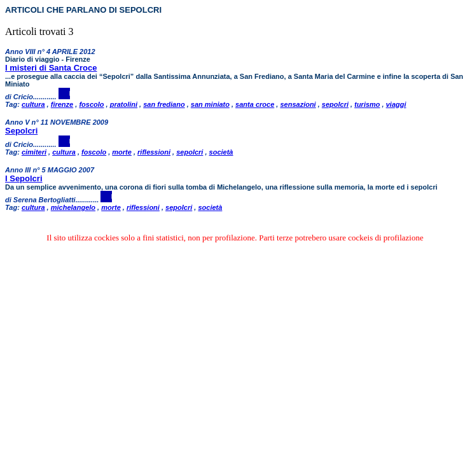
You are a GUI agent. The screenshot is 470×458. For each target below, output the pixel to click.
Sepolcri (21, 130)
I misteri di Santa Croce (51, 68)
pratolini (123, 104)
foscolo (91, 104)
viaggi (396, 104)
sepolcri (335, 104)
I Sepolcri (24, 178)
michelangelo (73, 207)
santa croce (254, 104)
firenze (62, 104)
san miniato (210, 104)
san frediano (163, 104)
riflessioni (153, 152)
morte (122, 152)
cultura (33, 104)
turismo (367, 104)
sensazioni (297, 104)
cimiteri (34, 152)
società (221, 152)
